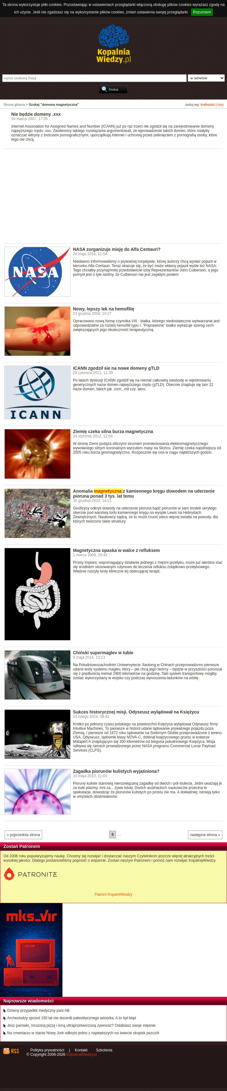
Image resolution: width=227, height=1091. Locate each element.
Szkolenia (104, 1050)
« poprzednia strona (23, 835)
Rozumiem (202, 12)
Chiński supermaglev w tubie (103, 652)
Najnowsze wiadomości (28, 1000)
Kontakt (81, 1050)
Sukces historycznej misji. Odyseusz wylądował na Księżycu (136, 711)
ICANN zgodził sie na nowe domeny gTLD (116, 368)
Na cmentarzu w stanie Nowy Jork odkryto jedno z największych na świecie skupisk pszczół (83, 1033)
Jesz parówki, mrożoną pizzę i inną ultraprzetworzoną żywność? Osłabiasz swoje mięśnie (81, 1025)
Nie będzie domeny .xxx (36, 114)
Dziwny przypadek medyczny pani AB (38, 1010)
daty (221, 104)
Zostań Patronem (21, 846)
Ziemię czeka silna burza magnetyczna (113, 431)
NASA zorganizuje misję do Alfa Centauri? (116, 249)
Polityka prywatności (47, 1050)
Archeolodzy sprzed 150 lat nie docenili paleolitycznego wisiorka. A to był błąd (71, 1018)
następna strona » (205, 835)
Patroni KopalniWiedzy (113, 894)
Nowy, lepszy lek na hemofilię (103, 308)
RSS (15, 1051)
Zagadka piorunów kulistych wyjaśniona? (116, 771)
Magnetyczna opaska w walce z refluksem (116, 550)
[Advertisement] (115, 195)
